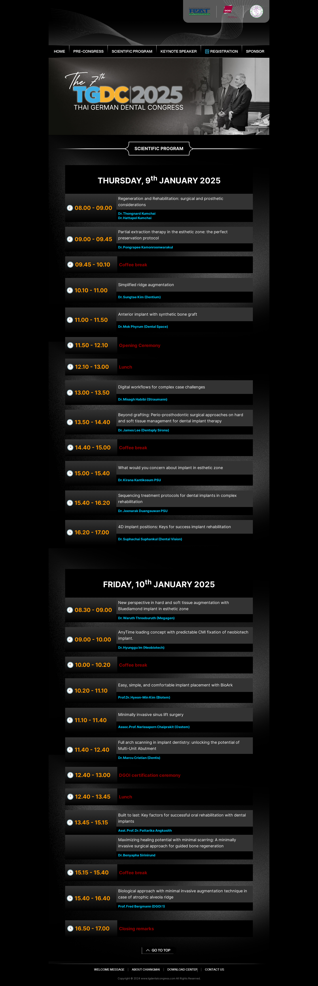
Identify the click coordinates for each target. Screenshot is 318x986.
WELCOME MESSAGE (109, 969)
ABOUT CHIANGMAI (146, 969)
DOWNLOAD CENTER (182, 969)
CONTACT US (214, 969)
